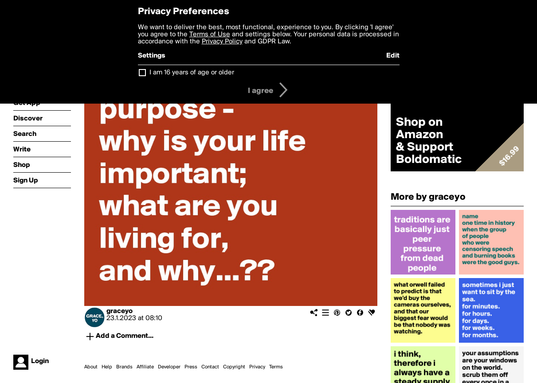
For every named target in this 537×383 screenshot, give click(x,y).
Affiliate (145, 367)
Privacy (257, 367)
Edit (393, 55)
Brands (124, 367)
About (91, 367)
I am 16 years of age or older (191, 72)
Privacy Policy (222, 41)
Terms (276, 367)
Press (190, 367)
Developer (169, 367)
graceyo (119, 311)
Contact (210, 367)
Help (107, 367)
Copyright (234, 367)
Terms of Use (209, 34)
